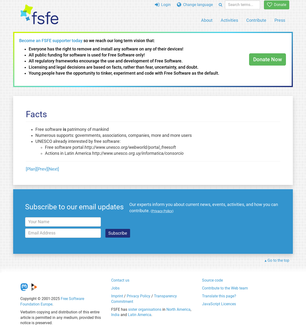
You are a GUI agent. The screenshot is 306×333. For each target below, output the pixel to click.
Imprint (117, 296)
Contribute (256, 20)
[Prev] (42, 169)
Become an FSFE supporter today (50, 40)
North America (178, 309)
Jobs (115, 288)
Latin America (139, 314)
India (115, 314)
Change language (195, 4)
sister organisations (144, 309)
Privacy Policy (138, 296)
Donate (276, 4)
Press (279, 20)
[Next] (53, 169)
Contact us (120, 280)
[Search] (220, 5)
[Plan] (31, 169)
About (207, 20)
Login (163, 4)
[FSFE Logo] (39, 15)
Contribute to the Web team (225, 288)
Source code (212, 280)
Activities (229, 20)
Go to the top (278, 260)
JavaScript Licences (219, 304)
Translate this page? (219, 296)
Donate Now (267, 59)
